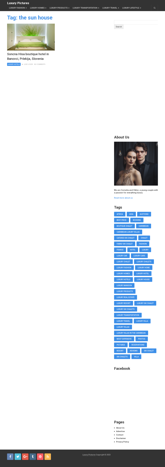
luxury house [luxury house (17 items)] (143, 279)
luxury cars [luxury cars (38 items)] (139, 256)
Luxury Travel (109, 8)
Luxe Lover (28, 64)
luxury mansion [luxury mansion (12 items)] (124, 285)
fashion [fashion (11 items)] (143, 244)
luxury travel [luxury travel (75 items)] (123, 321)
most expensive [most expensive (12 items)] (124, 339)
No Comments (39, 64)
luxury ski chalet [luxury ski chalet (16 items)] (145, 303)
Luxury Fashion (17, 8)
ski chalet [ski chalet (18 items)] (149, 351)
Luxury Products (59, 8)
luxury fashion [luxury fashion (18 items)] (124, 268)
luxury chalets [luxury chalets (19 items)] (144, 262)
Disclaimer (121, 438)
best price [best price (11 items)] (121, 220)
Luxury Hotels (14, 64)
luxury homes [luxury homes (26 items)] (123, 274)
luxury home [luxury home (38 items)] (144, 268)
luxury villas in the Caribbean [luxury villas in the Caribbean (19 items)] (131, 333)
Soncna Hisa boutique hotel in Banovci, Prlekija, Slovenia (28, 56)
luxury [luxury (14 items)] (145, 250)
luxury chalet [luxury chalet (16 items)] (123, 262)
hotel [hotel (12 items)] (132, 250)
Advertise (120, 431)
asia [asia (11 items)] (131, 214)
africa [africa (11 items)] (120, 214)
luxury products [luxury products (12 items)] (125, 291)
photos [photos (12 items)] (141, 339)
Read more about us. (123, 198)
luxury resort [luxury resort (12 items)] (123, 303)
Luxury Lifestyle (130, 8)
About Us (120, 428)
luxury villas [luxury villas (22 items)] (123, 327)
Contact (119, 435)
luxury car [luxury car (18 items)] (122, 256)
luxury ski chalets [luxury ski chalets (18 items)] (126, 309)
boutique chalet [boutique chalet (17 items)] (124, 226)
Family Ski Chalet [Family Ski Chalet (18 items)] (125, 244)
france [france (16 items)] (120, 250)
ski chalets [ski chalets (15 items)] (122, 357)
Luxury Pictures (18, 3)
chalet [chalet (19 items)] (144, 238)
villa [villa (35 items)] (136, 357)
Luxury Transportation (85, 8)
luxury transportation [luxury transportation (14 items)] (128, 315)
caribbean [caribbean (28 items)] (143, 226)
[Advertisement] (136, 87)
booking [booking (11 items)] (137, 220)
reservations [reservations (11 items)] (137, 345)
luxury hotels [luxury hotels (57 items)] (123, 279)
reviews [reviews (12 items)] (134, 351)
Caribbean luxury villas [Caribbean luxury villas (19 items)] (128, 232)
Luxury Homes (37, 8)
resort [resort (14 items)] (120, 351)
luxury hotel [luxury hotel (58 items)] (142, 274)
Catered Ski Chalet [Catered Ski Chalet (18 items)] (125, 238)
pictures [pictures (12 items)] (121, 345)
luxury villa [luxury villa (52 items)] (142, 321)
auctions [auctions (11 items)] (144, 214)
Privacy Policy (122, 442)
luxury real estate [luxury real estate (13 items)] (125, 297)
